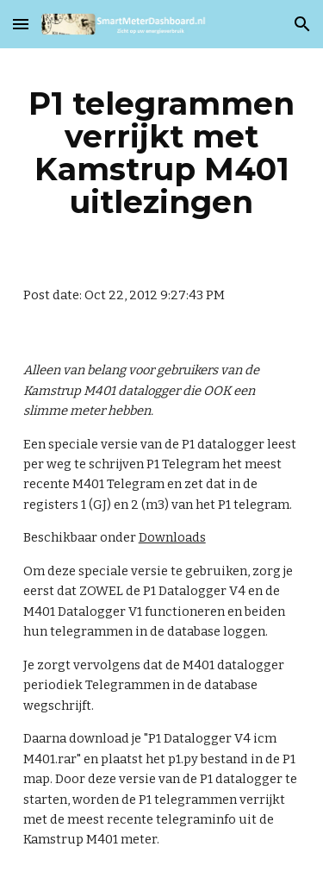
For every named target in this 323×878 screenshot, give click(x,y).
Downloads (172, 537)
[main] (161, 153)
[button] (20, 23)
